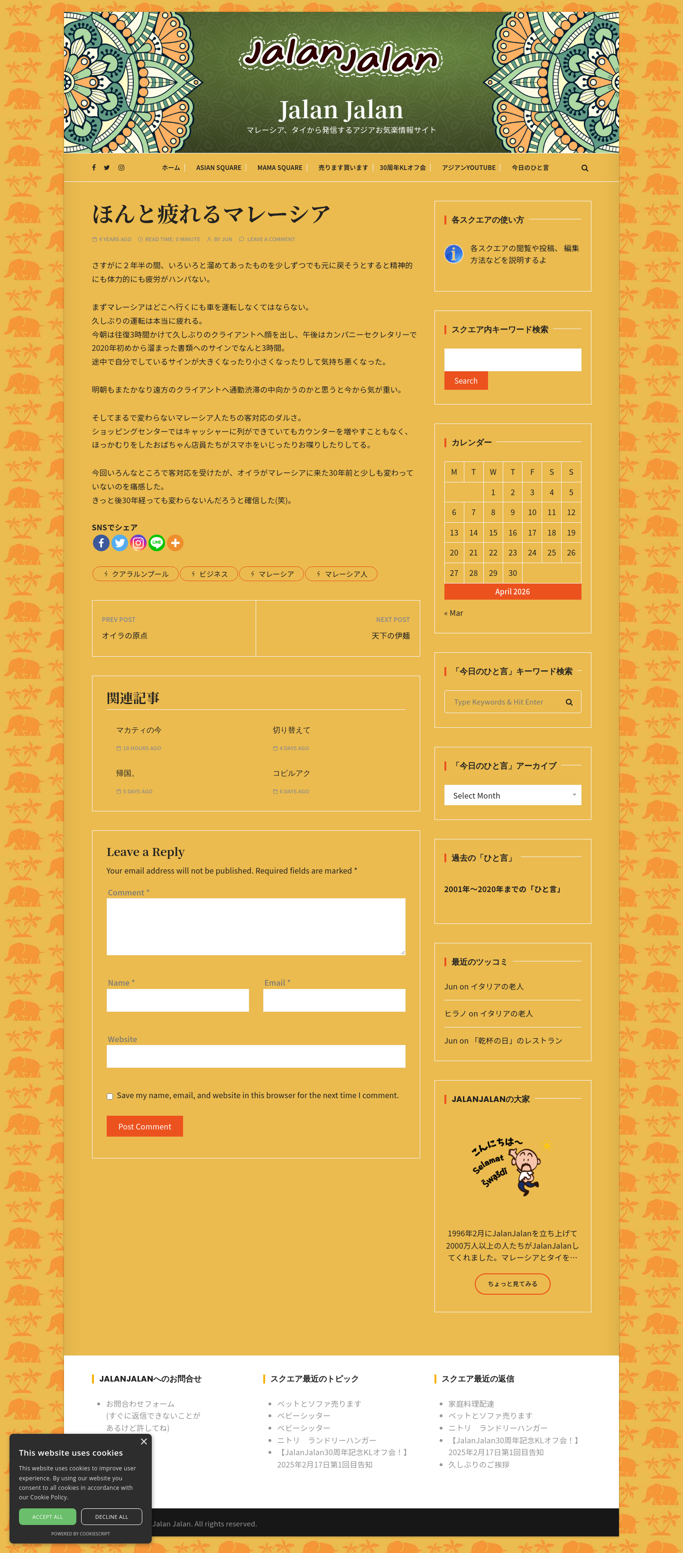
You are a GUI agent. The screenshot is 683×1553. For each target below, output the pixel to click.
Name (121, 982)
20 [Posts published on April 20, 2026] (454, 554)
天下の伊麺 (391, 635)
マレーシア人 (346, 574)
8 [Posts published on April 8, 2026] (493, 514)
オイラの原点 (125, 635)
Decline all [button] (112, 1516)
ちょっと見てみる (512, 1285)
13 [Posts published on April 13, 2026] (454, 534)
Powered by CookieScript (80, 1534)
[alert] (80, 1489)
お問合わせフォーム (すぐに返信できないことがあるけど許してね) (153, 1417)
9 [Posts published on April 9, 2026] (513, 514)
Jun (227, 239)
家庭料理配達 (472, 1405)
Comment (129, 892)
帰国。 (127, 773)
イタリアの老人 (497, 988)
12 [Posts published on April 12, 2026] (571, 514)
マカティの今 (139, 730)
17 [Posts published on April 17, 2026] (532, 534)
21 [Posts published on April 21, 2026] (473, 554)
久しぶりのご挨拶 (479, 1466)
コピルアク (292, 773)
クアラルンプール (140, 574)
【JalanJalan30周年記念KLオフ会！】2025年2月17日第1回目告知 (344, 1460)
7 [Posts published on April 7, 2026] (473, 514)
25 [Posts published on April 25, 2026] (551, 554)
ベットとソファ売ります (319, 1405)
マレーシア (276, 574)
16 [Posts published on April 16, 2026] (512, 534)
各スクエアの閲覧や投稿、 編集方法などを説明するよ (525, 254)
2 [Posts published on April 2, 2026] (513, 493)
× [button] (143, 1442)
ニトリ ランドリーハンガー (327, 1442)
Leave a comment (271, 239)
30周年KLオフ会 (402, 168)
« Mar (453, 614)
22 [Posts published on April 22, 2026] (493, 554)
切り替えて (292, 730)
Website (123, 1039)
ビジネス (213, 574)
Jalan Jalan (341, 110)
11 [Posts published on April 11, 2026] (551, 514)
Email (278, 982)
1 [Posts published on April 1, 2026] (493, 493)
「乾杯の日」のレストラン (517, 1042)
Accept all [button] (47, 1516)
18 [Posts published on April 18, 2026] (551, 534)
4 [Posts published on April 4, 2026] (552, 493)
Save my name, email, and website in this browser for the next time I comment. (258, 1095)
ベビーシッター (304, 1417)
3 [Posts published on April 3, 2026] (532, 493)
